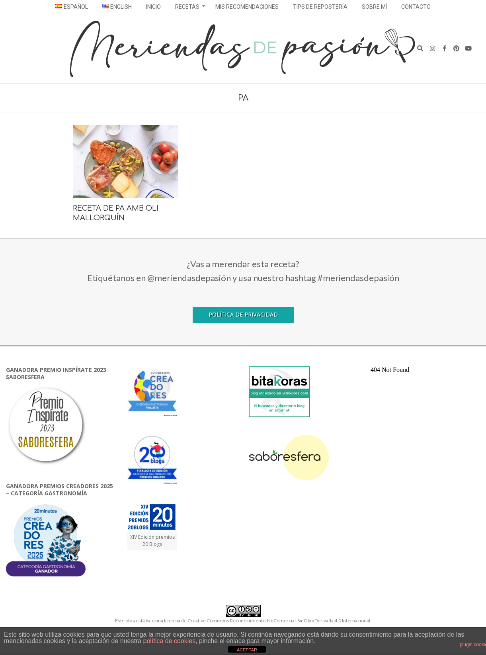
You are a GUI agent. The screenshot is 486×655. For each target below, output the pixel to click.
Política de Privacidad (243, 314)
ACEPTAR (247, 649)
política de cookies (169, 640)
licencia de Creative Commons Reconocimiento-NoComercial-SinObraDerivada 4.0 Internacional (267, 621)
